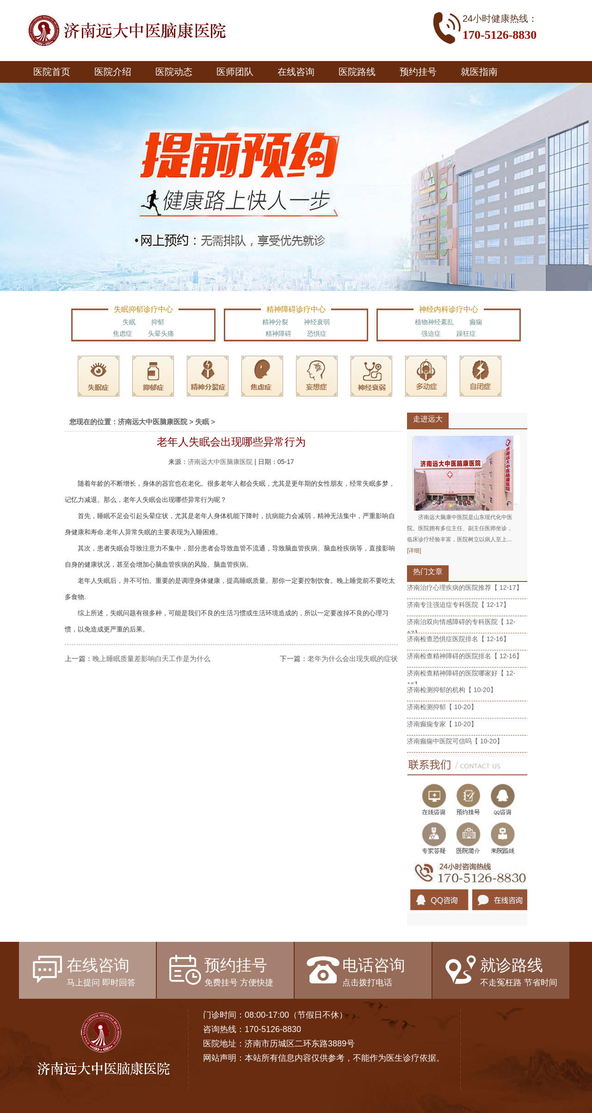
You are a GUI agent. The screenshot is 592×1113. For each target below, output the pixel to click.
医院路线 (357, 72)
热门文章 (428, 571)
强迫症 (431, 333)
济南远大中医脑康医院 (152, 422)
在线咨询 (296, 72)
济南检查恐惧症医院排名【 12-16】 (458, 639)
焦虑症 (122, 333)
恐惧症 (317, 333)
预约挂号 (418, 72)
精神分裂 (275, 322)
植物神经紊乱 (434, 322)
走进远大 (428, 419)
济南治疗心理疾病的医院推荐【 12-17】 (465, 587)
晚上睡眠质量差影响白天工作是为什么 (151, 658)
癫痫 (475, 322)
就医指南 (479, 72)
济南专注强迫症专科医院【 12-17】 (458, 604)
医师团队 (234, 72)
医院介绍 (112, 72)
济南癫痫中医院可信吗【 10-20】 (455, 741)
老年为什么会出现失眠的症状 (353, 658)
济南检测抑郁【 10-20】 (442, 707)
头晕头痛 (161, 333)
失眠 (129, 322)
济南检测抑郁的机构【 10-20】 (452, 689)
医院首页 (51, 72)
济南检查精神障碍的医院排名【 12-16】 (465, 656)
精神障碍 (278, 333)
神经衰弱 (317, 322)
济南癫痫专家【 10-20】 (442, 724)
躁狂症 (466, 333)
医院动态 (173, 72)
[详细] (414, 550)
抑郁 (157, 322)
